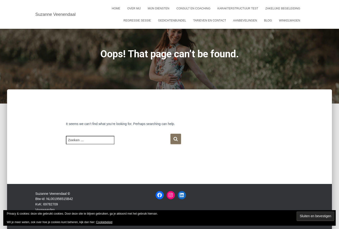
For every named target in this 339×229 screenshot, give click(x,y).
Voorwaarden (45, 210)
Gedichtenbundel (172, 20)
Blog (268, 20)
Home (116, 8)
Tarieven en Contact (209, 20)
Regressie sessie (137, 20)
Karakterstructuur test (238, 8)
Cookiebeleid (104, 222)
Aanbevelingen (245, 20)
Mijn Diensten (159, 8)
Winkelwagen (289, 20)
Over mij (134, 8)
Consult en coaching (193, 8)
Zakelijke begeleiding (282, 8)
